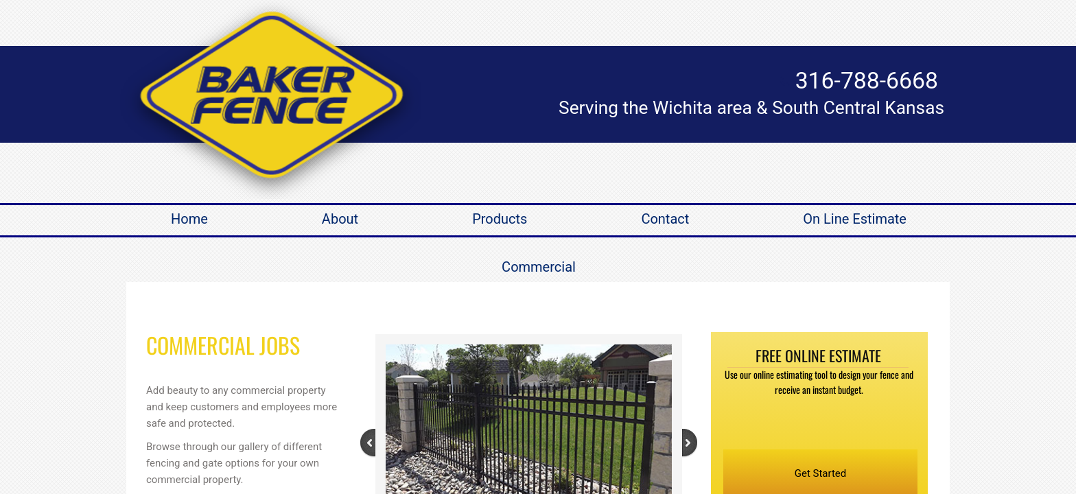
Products (499, 219)
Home (189, 219)
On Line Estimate (855, 219)
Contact (665, 219)
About (340, 219)
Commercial (539, 267)
